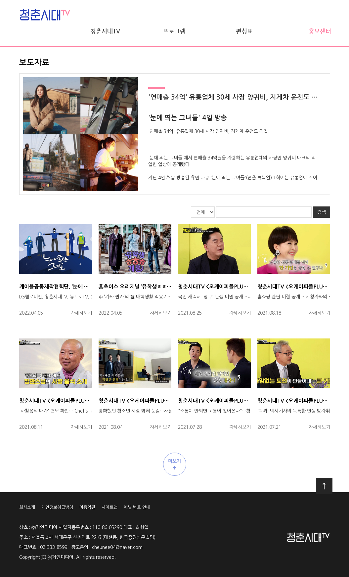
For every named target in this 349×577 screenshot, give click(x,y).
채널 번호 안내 (137, 507)
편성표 (244, 30)
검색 (321, 212)
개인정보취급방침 (57, 507)
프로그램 (174, 30)
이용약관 (87, 507)
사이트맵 (109, 507)
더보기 (174, 464)
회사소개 (27, 507)
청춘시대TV (105, 30)
